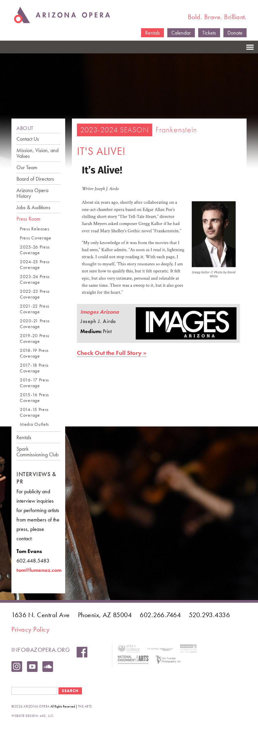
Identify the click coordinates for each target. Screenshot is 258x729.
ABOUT (25, 128)
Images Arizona (99, 311)
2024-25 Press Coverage (35, 264)
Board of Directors (35, 179)
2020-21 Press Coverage (35, 323)
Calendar (181, 32)
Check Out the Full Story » (111, 353)
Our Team (26, 167)
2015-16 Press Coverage (34, 397)
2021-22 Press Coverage (34, 309)
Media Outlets (34, 424)
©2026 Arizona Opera (30, 706)
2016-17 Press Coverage (34, 383)
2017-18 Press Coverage (34, 368)
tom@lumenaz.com (38, 570)
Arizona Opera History (32, 193)
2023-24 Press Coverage (35, 279)
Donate (235, 32)
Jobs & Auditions (33, 207)
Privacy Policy (30, 629)
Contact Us (27, 139)
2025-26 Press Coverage (35, 250)
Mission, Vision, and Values (37, 153)
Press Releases (34, 229)
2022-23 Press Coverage (35, 294)
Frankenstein (176, 129)
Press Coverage (35, 238)
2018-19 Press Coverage (34, 353)
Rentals (152, 32)
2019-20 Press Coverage (34, 338)
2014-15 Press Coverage (34, 412)
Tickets (209, 32)
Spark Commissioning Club (37, 451)
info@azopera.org (40, 649)
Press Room (28, 219)
